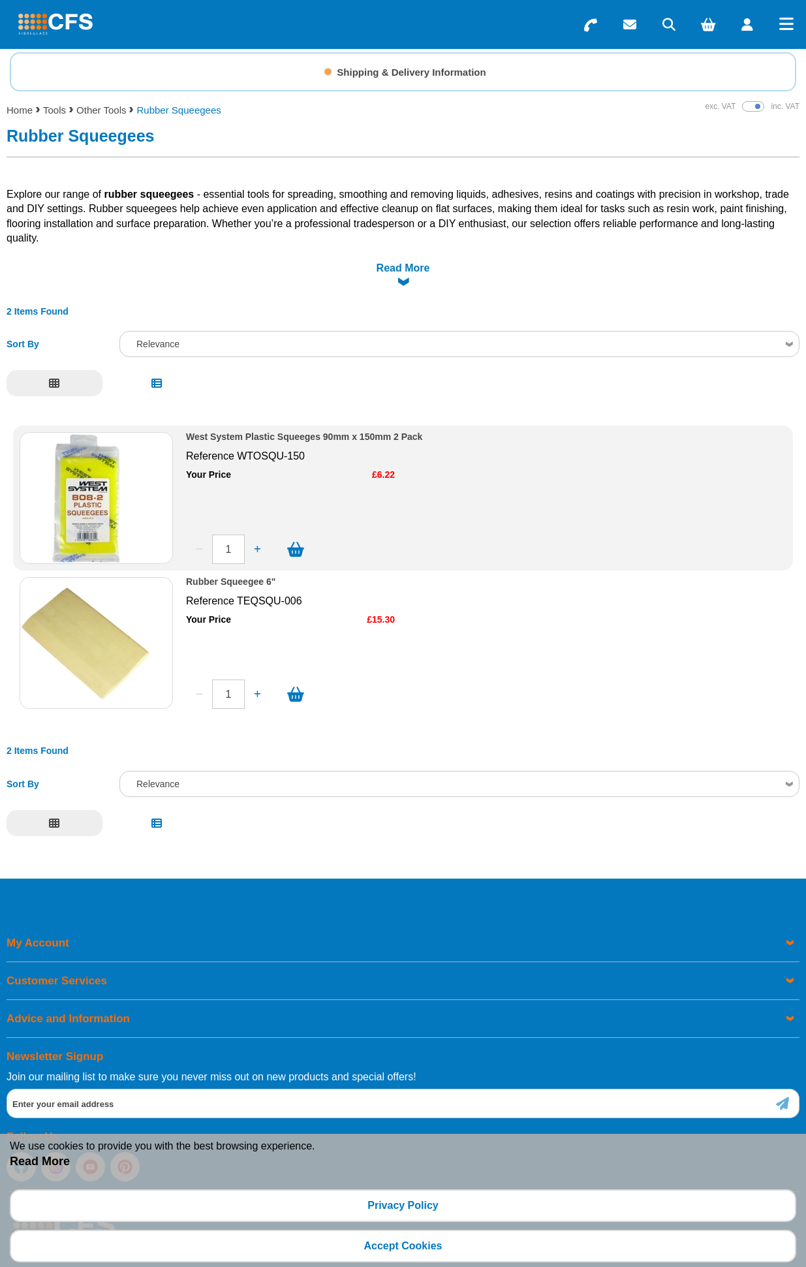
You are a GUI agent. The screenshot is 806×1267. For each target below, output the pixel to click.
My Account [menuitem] (38, 910)
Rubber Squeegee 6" (230, 549)
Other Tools (101, 110)
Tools (54, 110)
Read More (40, 1161)
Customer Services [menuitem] (57, 948)
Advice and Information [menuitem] (68, 986)
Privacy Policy (403, 1205)
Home (20, 110)
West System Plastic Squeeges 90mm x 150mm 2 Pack (304, 404)
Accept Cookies (403, 1245)
